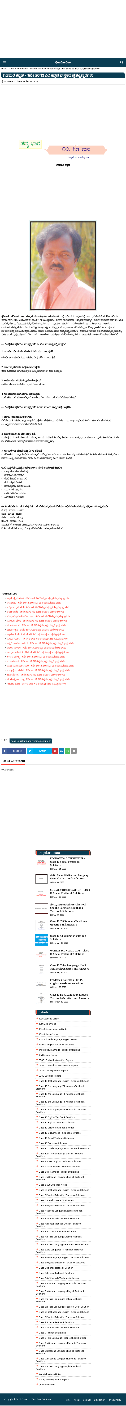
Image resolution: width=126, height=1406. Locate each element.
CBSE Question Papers (50, 1075)
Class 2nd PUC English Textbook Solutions (60, 1161)
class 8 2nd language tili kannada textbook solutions (59, 1251)
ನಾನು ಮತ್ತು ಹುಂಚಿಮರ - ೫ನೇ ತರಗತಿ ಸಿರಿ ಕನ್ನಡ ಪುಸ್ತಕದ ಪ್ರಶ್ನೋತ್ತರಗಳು (40, 665)
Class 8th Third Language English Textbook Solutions (59, 1300)
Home (4, 68)
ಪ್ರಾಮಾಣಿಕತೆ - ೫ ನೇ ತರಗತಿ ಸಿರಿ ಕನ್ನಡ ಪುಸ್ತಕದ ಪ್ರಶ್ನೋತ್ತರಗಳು (36, 634)
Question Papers (47, 1384)
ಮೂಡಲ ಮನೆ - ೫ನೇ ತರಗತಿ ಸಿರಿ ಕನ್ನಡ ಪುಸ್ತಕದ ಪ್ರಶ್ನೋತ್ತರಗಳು (36, 625)
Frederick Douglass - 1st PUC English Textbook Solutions (67, 982)
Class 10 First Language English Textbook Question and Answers (69, 996)
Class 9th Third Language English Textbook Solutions (59, 1367)
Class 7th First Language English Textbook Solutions (58, 1225)
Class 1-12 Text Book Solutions (36, 1399)
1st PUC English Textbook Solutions (56, 1044)
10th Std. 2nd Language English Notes (58, 1039)
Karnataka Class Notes (50, 1374)
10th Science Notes (48, 1034)
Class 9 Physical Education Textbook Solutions (62, 1317)
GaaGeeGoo (9, 81)
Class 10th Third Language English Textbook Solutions (59, 1155)
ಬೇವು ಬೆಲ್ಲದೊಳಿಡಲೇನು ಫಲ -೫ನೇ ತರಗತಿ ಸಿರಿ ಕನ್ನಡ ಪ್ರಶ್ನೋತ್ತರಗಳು (39, 616)
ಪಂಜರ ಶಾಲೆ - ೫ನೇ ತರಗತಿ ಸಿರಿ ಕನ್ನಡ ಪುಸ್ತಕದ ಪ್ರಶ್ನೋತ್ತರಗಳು (35, 661)
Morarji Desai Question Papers (54, 1379)
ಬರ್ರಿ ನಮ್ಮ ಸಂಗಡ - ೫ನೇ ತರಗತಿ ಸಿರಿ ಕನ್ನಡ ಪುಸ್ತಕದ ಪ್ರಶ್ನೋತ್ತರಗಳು (38, 607)
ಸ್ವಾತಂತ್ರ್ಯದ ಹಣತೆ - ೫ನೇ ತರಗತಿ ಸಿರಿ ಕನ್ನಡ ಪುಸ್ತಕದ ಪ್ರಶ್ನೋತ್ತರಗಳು (38, 598)
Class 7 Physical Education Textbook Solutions (62, 1205)
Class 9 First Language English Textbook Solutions (64, 1312)
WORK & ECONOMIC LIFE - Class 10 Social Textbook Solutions (69, 952)
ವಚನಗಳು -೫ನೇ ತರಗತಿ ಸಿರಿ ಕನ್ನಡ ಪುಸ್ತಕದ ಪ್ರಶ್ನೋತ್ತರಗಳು (34, 602)
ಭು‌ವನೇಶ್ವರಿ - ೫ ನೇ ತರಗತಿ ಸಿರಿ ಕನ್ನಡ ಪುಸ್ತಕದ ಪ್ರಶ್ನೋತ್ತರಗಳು (35, 629)
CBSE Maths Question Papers (53, 1070)
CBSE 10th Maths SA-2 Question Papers (58, 1065)
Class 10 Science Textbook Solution (56, 1127)
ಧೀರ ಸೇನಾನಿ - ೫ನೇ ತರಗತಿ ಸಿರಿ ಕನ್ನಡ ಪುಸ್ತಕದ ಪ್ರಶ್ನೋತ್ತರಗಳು (36, 674)
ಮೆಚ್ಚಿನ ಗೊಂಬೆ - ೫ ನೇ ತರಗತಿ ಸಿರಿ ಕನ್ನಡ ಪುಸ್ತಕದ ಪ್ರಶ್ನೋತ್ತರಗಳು (37, 638)
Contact (87, 1400)
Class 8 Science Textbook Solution (56, 1268)
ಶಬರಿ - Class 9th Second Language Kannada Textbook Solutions (70, 877)
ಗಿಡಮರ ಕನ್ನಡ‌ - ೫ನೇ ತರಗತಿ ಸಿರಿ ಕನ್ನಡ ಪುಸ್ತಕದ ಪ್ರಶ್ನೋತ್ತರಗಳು (36, 683)
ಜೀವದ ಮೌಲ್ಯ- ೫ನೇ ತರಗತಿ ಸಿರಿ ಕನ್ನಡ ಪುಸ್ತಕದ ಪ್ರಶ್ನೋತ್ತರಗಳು (36, 656)
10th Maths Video (47, 1024)
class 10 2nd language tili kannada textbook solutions (60, 1103)
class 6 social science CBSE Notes (56, 1200)
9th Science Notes (48, 1055)
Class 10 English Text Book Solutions (57, 1117)
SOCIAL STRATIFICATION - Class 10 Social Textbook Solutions (70, 891)
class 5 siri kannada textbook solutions (27, 68)
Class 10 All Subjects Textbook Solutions (68, 938)
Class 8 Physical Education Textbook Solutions (62, 1262)
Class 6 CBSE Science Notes (53, 1184)
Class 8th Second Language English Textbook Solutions (60, 1292)
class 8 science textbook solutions (56, 1273)
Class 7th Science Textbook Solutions (57, 1231)
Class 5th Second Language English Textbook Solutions (60, 1178)
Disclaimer (99, 1400)
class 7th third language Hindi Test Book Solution (64, 1244)
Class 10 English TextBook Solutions (57, 1122)
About (77, 1400)
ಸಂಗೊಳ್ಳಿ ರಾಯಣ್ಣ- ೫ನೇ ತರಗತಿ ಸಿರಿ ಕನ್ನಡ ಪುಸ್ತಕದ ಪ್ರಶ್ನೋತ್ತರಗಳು (38, 679)
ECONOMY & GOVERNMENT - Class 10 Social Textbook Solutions (67, 862)
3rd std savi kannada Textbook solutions (59, 1050)
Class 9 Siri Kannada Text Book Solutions (59, 1327)
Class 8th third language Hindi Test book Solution (64, 1306)
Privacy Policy (114, 1400)
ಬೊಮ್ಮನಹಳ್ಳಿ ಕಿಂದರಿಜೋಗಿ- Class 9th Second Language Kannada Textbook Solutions (68, 908)
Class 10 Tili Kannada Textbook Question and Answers (68, 923)
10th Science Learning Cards (53, 1029)
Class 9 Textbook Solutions (52, 1332)
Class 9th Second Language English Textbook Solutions (60, 1352)
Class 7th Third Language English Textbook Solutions (59, 1238)
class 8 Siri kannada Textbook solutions (59, 1278)
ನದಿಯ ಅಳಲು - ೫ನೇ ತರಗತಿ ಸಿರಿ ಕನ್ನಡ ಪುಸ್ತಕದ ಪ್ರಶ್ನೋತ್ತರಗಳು (36, 647)
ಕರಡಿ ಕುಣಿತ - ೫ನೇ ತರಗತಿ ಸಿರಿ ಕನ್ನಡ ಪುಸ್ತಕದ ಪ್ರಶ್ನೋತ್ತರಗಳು (35, 611)
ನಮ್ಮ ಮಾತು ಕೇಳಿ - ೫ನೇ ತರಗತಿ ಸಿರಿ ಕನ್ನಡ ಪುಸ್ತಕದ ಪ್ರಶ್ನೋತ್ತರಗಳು (38, 652)
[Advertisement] (62, 29)
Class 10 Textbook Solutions (53, 1143)
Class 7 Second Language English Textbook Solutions (59, 1212)
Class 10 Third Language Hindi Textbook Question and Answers (69, 967)
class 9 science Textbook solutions (56, 1322)
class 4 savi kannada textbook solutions (59, 1166)
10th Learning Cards (49, 1018)
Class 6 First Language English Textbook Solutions (64, 1190)
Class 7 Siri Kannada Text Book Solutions (59, 1218)
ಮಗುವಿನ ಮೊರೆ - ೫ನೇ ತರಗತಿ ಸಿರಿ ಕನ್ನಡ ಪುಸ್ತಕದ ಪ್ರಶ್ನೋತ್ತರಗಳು (37, 620)
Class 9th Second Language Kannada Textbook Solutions (61, 1344)
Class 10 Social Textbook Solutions (56, 1138)
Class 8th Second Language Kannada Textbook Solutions (61, 1284)
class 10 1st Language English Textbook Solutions (64, 1081)
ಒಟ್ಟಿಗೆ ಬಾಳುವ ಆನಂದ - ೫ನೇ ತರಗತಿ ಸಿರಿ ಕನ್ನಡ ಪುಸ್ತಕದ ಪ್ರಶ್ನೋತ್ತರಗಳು (40, 643)
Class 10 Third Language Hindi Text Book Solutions (64, 1148)
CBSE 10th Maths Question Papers (56, 1060)
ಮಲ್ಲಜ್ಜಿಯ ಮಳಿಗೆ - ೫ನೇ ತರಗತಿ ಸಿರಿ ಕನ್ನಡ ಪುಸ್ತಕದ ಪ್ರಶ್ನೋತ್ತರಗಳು (38, 670)
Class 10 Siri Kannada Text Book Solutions (60, 1133)
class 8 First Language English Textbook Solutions (64, 1257)
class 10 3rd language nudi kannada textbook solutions (61, 1110)
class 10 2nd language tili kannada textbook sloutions (60, 1087)
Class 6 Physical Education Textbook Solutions (62, 1195)
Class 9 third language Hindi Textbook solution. (63, 1338)
